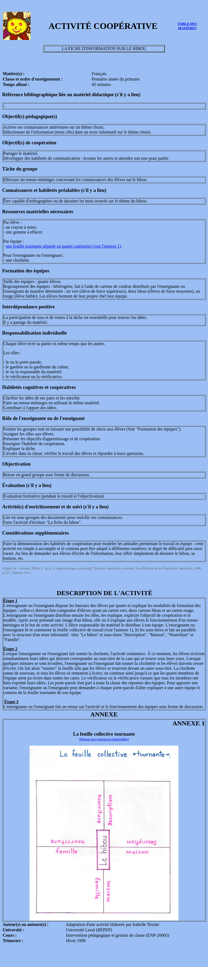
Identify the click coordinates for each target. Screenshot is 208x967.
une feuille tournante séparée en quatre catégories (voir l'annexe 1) (63, 246)
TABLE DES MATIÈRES (187, 26)
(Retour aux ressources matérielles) (104, 739)
